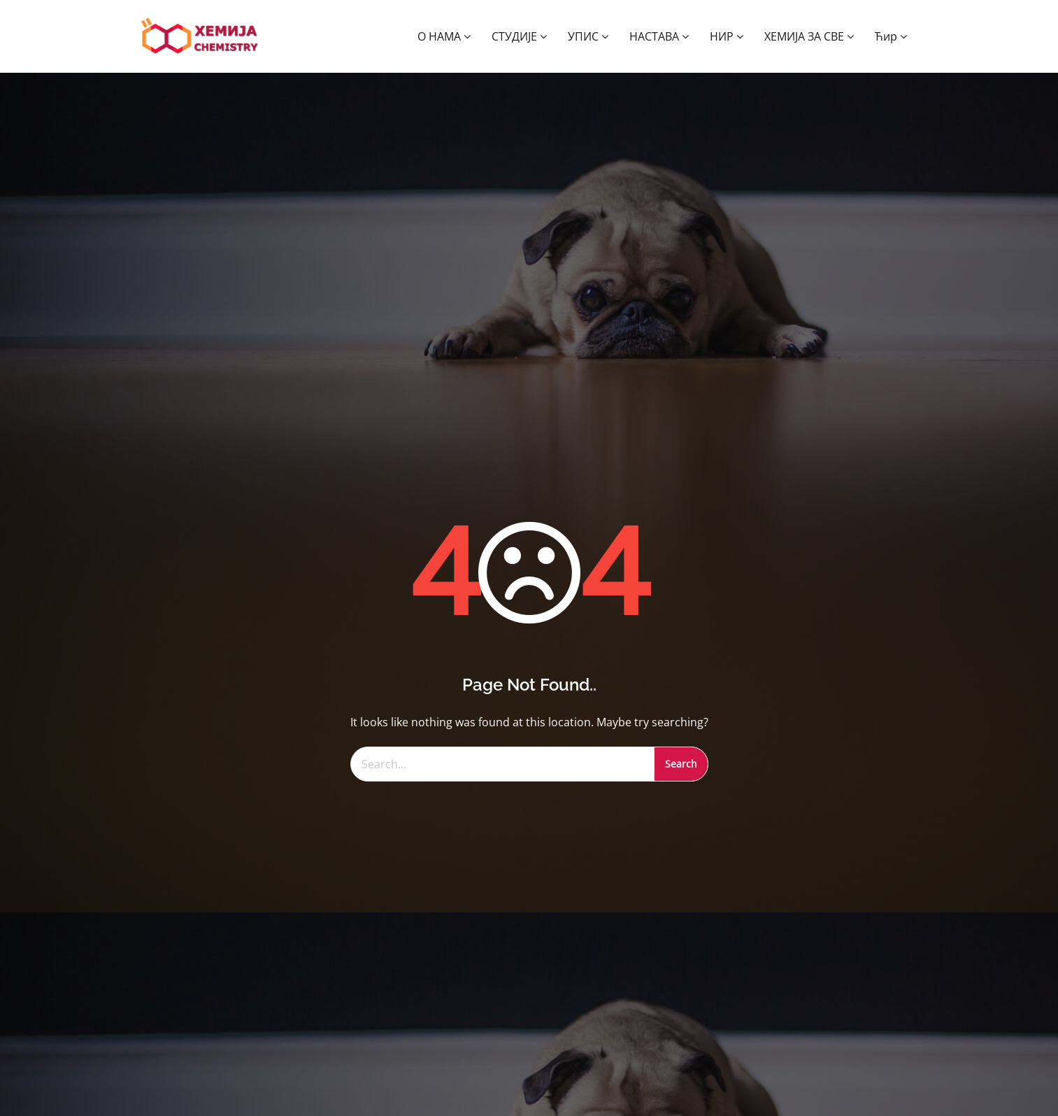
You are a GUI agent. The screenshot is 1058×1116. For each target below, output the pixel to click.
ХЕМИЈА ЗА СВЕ (809, 36)
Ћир (891, 36)
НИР (726, 36)
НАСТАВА (659, 36)
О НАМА (444, 36)
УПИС (588, 36)
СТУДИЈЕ (519, 36)
